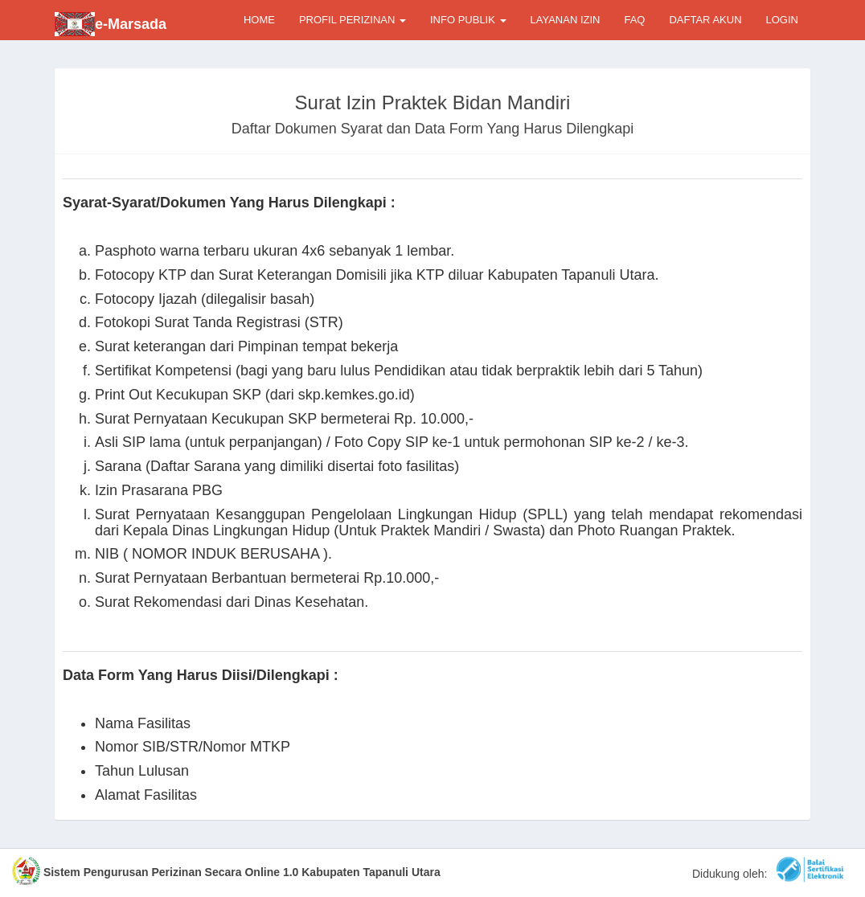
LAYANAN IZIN (566, 20)
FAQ (634, 20)
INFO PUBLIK (468, 20)
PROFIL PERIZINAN (352, 20)
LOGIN (782, 20)
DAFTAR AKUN (705, 20)
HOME (259, 20)
